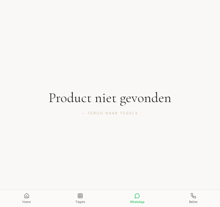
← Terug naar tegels (110, 113)
